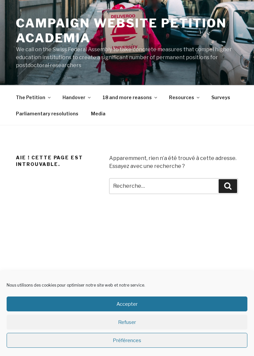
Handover (77, 97)
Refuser (127, 322)
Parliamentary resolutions (47, 113)
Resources (184, 97)
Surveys (220, 97)
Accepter (127, 304)
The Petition (34, 97)
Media (98, 113)
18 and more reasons (130, 97)
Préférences (127, 340)
